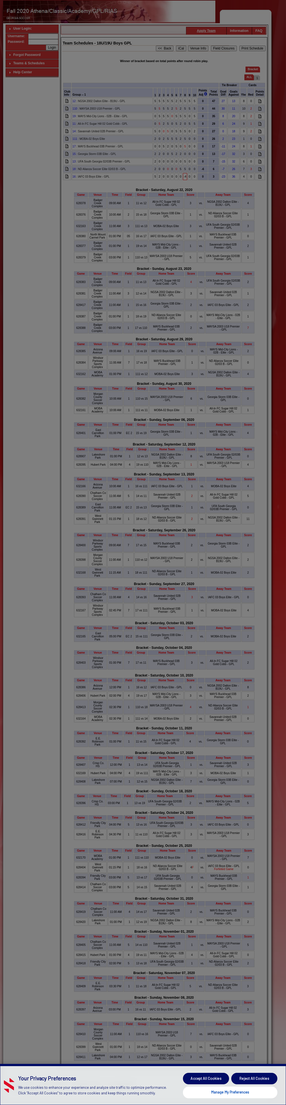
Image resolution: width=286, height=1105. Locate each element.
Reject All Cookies (254, 1090)
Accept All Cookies (205, 1090)
